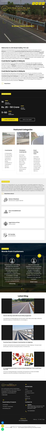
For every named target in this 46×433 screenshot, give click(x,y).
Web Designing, (21, 427)
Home (26, 389)
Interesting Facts (6, 94)
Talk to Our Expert (27, 119)
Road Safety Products (29, 393)
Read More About (9, 193)
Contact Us (27, 396)
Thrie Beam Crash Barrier (22, 151)
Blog (26, 394)
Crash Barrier (8, 150)
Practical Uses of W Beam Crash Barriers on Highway (18, 342)
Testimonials (5, 248)
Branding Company (37, 427)
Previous (4, 21)
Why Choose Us (5, 181)
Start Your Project (9, 119)
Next (41, 21)
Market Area (27, 398)
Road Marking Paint (36, 152)
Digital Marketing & (29, 427)
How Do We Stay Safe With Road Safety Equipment (17, 315)
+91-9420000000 (5, 1)
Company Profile (28, 391)
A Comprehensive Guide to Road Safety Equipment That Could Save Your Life (22, 369)
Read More (7, 83)
